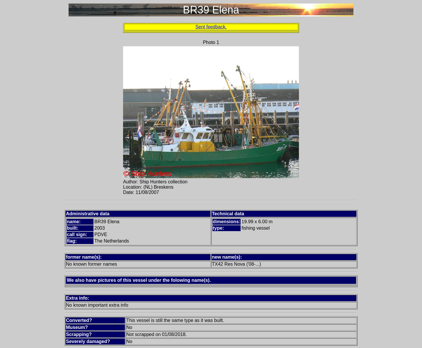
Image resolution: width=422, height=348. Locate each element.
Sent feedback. (211, 26)
